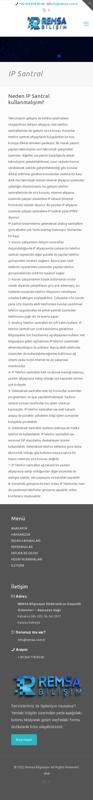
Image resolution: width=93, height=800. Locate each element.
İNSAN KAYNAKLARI (25, 541)
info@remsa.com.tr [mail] (64, 4)
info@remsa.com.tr (31, 640)
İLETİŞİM (17, 565)
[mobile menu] (86, 24)
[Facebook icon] (49, 10)
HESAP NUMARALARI (26, 559)
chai (47, 773)
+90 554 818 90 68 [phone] (31, 4)
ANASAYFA (19, 528)
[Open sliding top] (87, 5)
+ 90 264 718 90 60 (31, 657)
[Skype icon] (44, 10)
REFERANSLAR (22, 547)
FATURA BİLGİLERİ (24, 553)
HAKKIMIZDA (20, 534)
